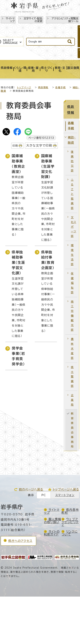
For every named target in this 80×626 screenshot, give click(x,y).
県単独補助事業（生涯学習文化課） (18, 262)
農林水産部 (72, 348)
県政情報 (43, 87)
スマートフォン (64, 495)
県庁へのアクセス (20, 540)
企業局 (72, 400)
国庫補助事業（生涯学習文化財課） (47, 166)
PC (43, 495)
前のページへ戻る (31, 489)
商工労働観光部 (72, 315)
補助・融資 (72, 140)
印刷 (15, 145)
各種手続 (60, 87)
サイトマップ (10, 20)
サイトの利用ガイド (52, 533)
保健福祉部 (72, 283)
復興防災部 (72, 161)
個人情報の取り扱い (52, 521)
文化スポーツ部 (73, 227)
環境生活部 (72, 255)
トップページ (24, 87)
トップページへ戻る (66, 489)
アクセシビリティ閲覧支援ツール (65, 20)
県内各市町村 (70, 511)
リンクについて (70, 533)
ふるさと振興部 (72, 193)
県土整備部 (72, 376)
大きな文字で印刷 (39, 145)
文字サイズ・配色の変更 (33, 20)
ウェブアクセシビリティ (70, 522)
